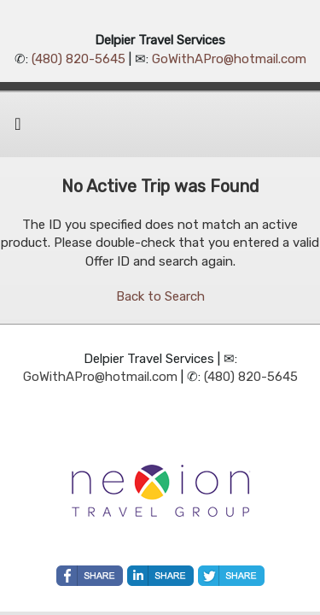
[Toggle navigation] (18, 128)
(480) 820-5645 (78, 59)
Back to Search (160, 296)
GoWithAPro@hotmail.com (229, 59)
